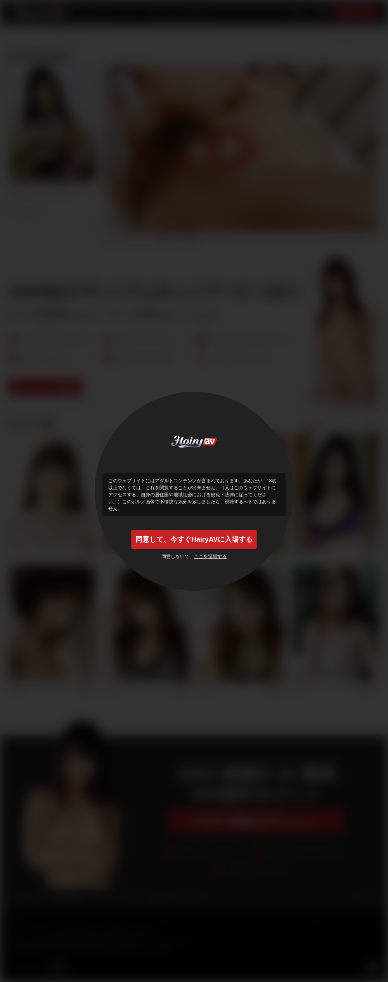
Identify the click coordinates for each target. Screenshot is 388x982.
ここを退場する (210, 556)
